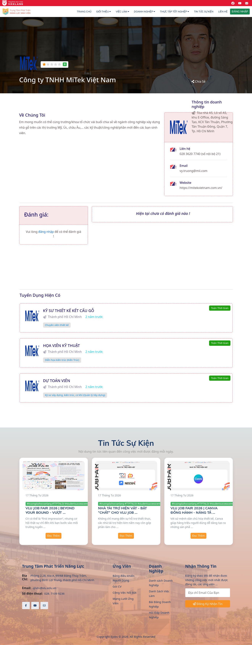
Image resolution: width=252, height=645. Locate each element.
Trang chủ (84, 11)
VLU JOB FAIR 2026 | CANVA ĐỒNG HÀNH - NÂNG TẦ (194, 510)
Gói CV (117, 586)
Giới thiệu (103, 11)
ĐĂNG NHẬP (240, 11)
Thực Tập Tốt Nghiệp (174, 11)
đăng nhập (46, 232)
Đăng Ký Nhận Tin (207, 604)
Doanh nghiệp (144, 11)
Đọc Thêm (53, 535)
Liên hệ (223, 11)
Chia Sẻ (198, 81)
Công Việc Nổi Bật (125, 592)
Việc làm (122, 11)
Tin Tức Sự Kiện (203, 11)
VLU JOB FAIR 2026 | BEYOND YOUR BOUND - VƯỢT (50, 510)
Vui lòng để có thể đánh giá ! (53, 234)
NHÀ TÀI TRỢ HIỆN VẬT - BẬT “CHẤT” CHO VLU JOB (122, 510)
